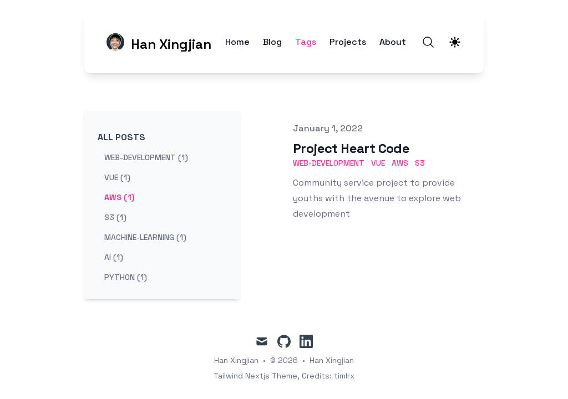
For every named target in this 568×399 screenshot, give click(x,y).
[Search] (428, 42)
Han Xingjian (332, 360)
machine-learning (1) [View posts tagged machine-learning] (145, 237)
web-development (328, 163)
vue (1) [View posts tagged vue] (117, 177)
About (392, 42)
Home (237, 42)
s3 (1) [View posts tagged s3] (115, 217)
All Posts (121, 137)
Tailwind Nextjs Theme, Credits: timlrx (284, 376)
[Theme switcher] (455, 42)
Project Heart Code (351, 148)
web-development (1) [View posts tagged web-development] (146, 157)
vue (378, 163)
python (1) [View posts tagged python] (125, 277)
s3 (420, 163)
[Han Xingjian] (158, 42)
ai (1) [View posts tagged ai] (113, 257)
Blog (272, 42)
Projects (347, 42)
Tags (305, 42)
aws (400, 163)
